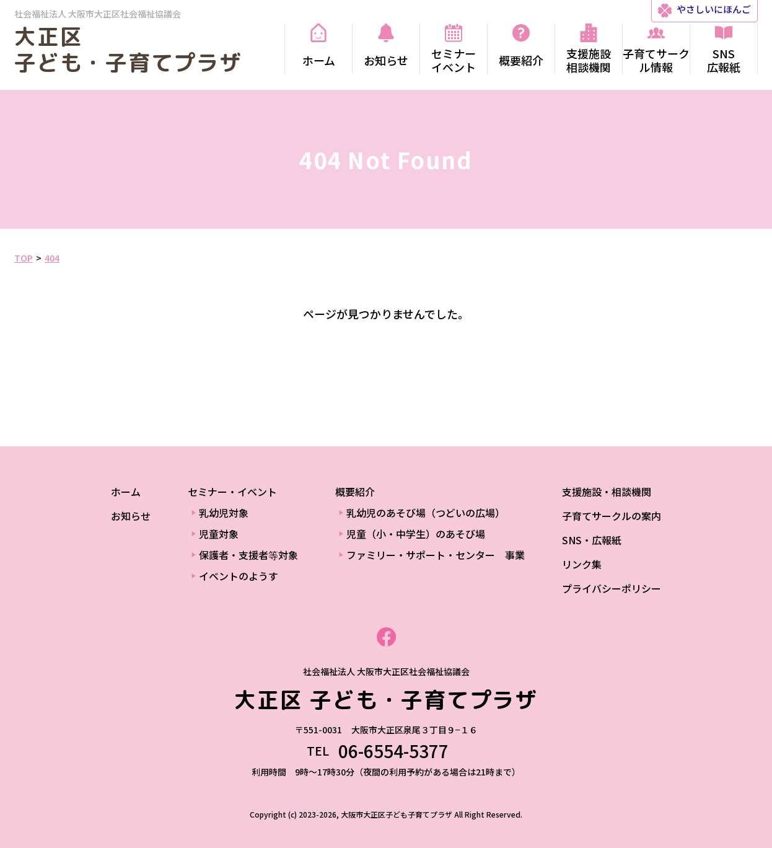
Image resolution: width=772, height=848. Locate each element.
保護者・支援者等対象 (248, 554)
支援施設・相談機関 (606, 491)
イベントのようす (238, 575)
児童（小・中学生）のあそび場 (415, 533)
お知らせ (131, 515)
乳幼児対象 (223, 512)
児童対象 (219, 533)
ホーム (126, 491)
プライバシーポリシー (611, 588)
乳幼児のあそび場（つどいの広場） (425, 512)
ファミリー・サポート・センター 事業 (435, 554)
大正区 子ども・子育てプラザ (128, 49)
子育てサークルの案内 (611, 515)
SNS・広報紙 (591, 539)
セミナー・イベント (232, 491)
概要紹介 (355, 491)
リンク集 (582, 564)
